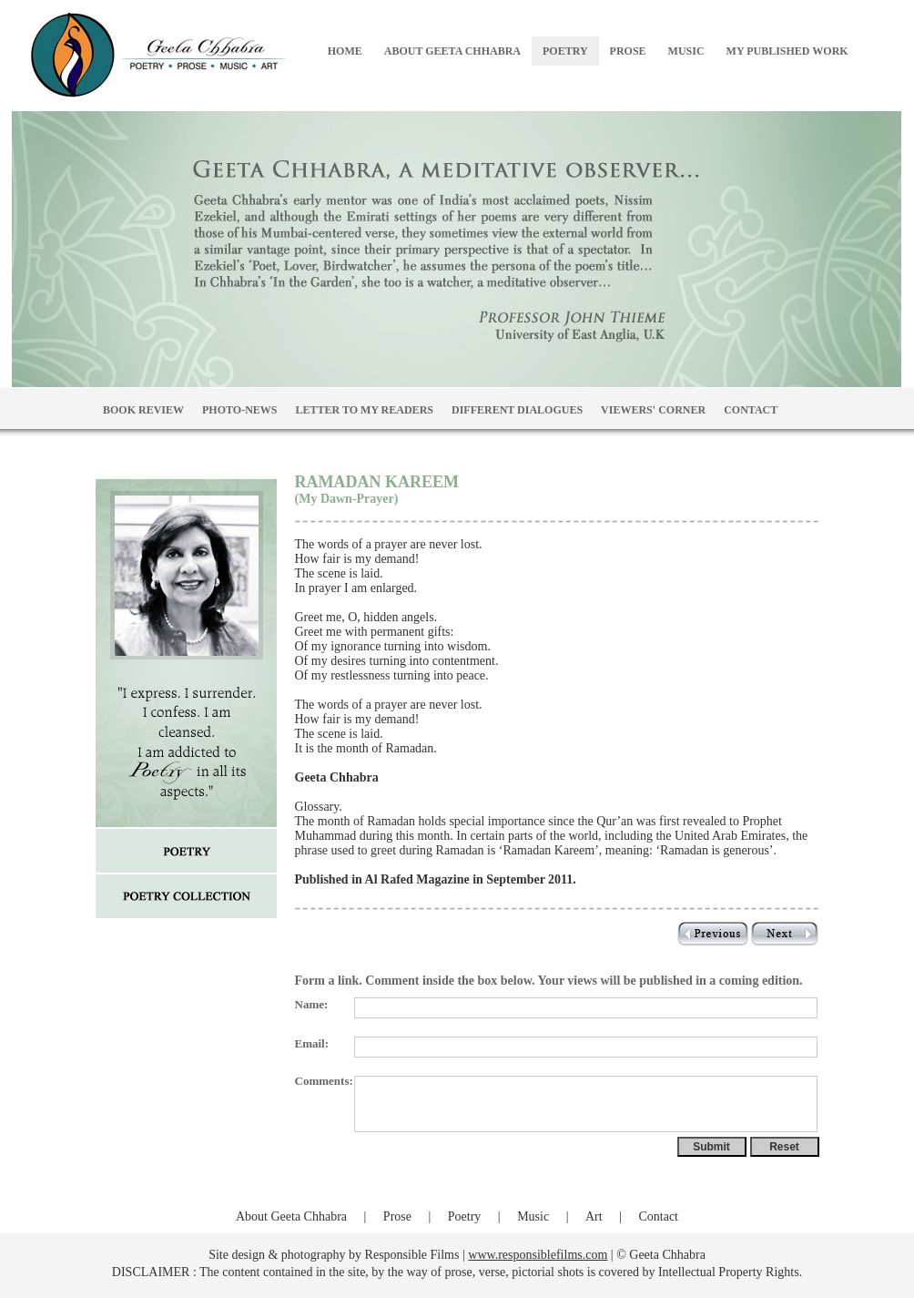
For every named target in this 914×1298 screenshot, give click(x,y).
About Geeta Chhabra (291, 1216)
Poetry (465, 1216)
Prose (397, 1216)
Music (533, 1216)
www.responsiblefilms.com (537, 1255)
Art (594, 1216)
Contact (658, 1216)
